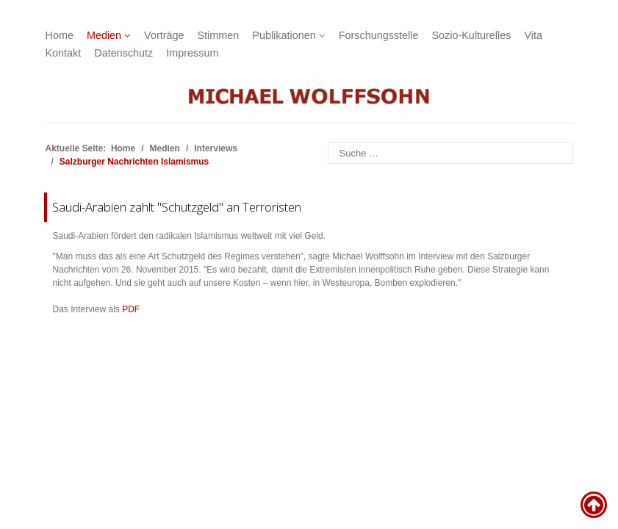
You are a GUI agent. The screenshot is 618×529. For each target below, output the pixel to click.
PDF (131, 309)
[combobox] (450, 153)
